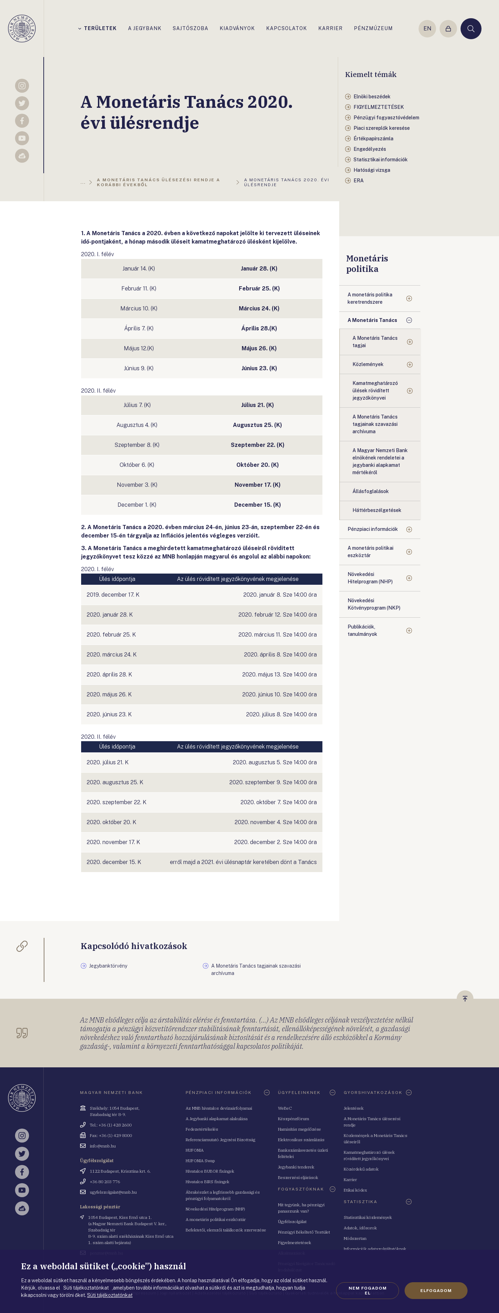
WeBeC (285, 1108)
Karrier (350, 1179)
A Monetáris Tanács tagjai (375, 341)
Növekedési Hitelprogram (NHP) (370, 577)
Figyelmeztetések (294, 1242)
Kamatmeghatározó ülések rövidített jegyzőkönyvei (375, 390)
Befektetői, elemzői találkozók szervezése (226, 1230)
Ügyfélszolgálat (292, 1221)
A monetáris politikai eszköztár (370, 551)
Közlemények (368, 364)
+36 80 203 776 (105, 1181)
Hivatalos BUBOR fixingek (210, 1171)
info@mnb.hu (103, 1146)
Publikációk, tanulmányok (362, 630)
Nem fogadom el (368, 1291)
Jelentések (354, 1108)
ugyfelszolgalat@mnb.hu (113, 1192)
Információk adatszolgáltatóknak (375, 1248)
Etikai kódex (355, 1190)
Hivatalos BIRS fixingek (207, 1181)
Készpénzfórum (293, 1118)
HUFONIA (195, 1150)
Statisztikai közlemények (368, 1217)
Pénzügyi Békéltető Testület (304, 1232)
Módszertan (355, 1238)
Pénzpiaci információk (373, 529)
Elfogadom (436, 1290)
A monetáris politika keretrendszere (370, 298)
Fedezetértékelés (202, 1129)
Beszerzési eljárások (298, 1177)
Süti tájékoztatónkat (110, 1295)
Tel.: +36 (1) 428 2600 (110, 1125)
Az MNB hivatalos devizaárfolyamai (219, 1108)
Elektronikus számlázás (301, 1139)
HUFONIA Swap (200, 1160)
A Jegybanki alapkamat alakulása (217, 1118)
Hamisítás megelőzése (299, 1129)
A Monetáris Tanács (372, 320)
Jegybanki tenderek (296, 1167)
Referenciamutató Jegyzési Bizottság (220, 1139)
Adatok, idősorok (360, 1227)
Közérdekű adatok (361, 1169)
